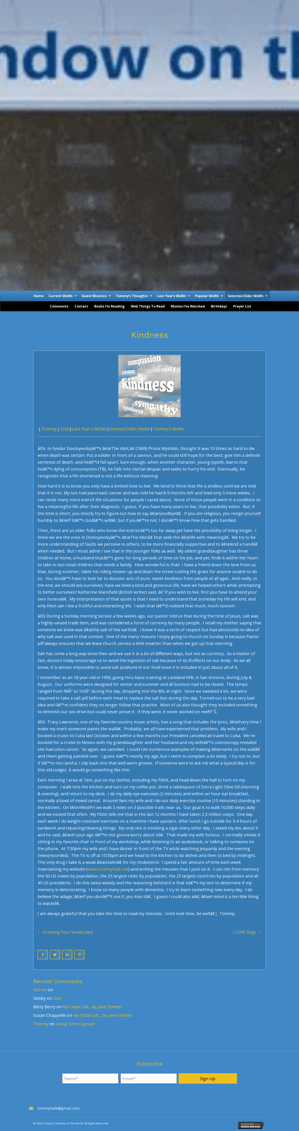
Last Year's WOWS (89, 429)
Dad (57, 998)
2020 (64, 429)
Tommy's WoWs (168, 429)
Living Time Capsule (75, 1024)
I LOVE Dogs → (247, 932)
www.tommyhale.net (107, 869)
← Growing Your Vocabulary (65, 932)
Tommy (48, 429)
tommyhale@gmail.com (58, 1108)
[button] (208, 1078)
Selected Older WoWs (129, 429)
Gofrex (40, 990)
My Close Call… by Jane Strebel (92, 1007)
